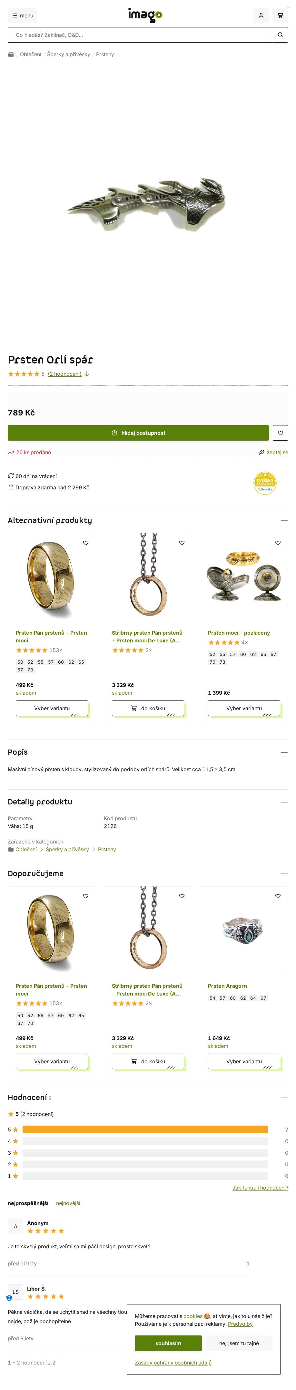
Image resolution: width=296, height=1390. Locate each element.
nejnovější (68, 1203)
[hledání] (280, 35)
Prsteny (105, 54)
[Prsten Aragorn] (244, 981)
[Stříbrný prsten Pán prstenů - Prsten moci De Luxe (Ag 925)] (148, 628)
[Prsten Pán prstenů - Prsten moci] (52, 628)
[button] (148, 520)
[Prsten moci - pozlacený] (244, 628)
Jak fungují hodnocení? (260, 1187)
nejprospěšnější (28, 1203)
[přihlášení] (261, 15)
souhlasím (168, 1343)
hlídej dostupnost (138, 433)
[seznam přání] (280, 433)
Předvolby (240, 1324)
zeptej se (277, 452)
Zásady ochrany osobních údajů (173, 1362)
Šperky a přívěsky (68, 54)
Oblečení (30, 54)
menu (22, 15)
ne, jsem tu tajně (239, 1343)
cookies (192, 1316)
